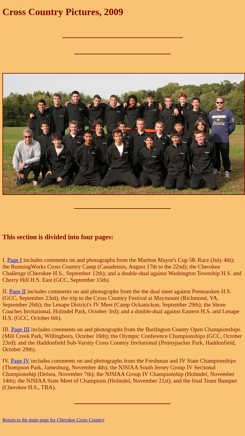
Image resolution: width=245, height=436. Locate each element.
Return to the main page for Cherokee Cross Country (53, 419)
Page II (17, 291)
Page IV (20, 361)
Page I (14, 260)
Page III (20, 329)
